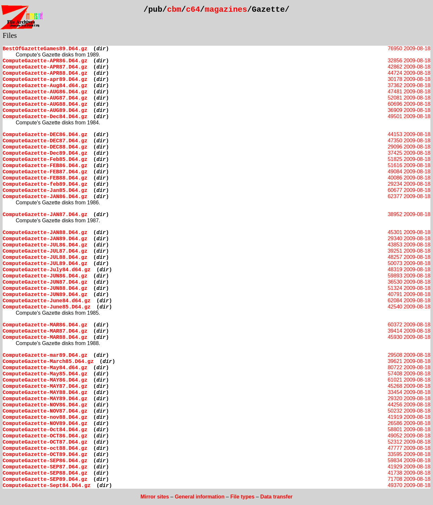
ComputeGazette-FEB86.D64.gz (45, 166)
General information (199, 496)
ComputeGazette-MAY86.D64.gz (45, 380)
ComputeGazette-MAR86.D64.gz (45, 325)
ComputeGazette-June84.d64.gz (47, 301)
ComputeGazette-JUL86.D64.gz (45, 245)
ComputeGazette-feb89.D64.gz (45, 184)
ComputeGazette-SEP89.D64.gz (45, 479)
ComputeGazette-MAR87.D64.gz (45, 331)
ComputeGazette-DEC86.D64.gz (45, 135)
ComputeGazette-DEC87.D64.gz (45, 141)
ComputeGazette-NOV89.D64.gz (45, 424)
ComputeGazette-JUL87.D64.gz (45, 251)
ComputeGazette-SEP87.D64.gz (45, 467)
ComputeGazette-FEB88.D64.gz (45, 178)
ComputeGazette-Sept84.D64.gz (47, 486)
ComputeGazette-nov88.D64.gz (45, 417)
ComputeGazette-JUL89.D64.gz (45, 264)
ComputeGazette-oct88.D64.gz (45, 448)
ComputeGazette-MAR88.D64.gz (45, 337)
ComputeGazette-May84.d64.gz (45, 368)
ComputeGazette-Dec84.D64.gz (45, 117)
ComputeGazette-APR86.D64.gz (45, 61)
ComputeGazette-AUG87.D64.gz (45, 98)
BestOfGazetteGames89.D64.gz (45, 49)
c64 (193, 9)
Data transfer (276, 496)
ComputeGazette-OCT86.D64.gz (45, 436)
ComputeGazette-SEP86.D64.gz (45, 461)
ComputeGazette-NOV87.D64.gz (45, 411)
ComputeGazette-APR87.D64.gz (45, 67)
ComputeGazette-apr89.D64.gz (45, 80)
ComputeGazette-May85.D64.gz (45, 374)
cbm (174, 9)
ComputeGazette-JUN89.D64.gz (45, 295)
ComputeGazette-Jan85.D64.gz (45, 191)
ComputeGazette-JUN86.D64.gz (45, 276)
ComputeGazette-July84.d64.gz (47, 270)
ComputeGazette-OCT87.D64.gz (45, 442)
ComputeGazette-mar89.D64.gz (45, 355)
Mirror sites (154, 496)
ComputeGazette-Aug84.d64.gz (45, 86)
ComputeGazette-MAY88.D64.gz (45, 393)
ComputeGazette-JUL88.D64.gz (45, 257)
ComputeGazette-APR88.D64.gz (45, 73)
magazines (226, 9)
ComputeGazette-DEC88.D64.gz (45, 147)
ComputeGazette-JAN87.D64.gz (45, 215)
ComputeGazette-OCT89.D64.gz (45, 455)
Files (10, 35)
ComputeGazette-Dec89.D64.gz (45, 153)
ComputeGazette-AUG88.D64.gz (45, 104)
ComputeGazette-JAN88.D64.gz (45, 233)
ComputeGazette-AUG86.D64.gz (45, 92)
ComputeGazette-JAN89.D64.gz (45, 239)
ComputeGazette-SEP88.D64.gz (45, 473)
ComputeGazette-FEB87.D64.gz (45, 172)
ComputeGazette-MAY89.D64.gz (45, 399)
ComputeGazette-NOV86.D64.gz (45, 405)
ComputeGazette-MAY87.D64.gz (45, 386)
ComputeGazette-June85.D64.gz (47, 307)
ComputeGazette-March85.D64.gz (48, 362)
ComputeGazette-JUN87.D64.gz (45, 282)
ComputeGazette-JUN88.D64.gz (45, 289)
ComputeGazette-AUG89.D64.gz (45, 111)
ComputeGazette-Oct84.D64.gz (45, 430)
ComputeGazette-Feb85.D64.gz (45, 160)
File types (242, 496)
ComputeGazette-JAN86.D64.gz (45, 197)
